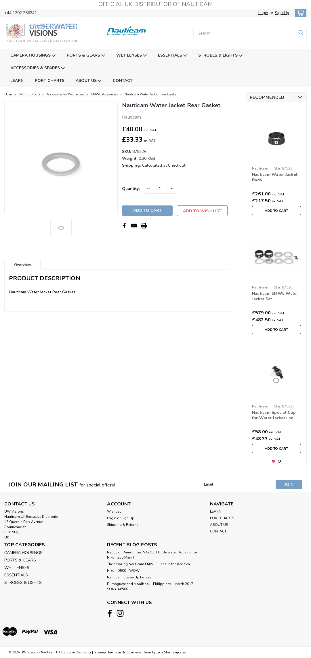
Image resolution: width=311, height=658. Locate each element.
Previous (294, 97)
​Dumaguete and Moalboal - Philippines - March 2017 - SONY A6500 (151, 586)
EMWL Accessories (104, 94)
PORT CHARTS (49, 80)
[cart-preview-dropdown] (299, 13)
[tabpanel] (276, 162)
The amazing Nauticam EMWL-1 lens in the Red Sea (148, 564)
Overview (22, 265)
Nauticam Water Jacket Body (274, 177)
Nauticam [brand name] (260, 168)
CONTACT (123, 80)
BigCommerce (131, 652)
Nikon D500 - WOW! (123, 570)
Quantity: (131, 188)
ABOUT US (89, 81)
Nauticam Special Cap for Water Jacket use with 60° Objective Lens (276, 415)
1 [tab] (273, 461)
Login (263, 13)
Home (8, 94)
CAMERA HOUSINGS (33, 56)
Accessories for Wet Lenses (65, 94)
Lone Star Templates (171, 652)
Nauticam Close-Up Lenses (129, 577)
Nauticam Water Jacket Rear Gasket (151, 94)
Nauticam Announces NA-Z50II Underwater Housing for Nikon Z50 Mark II (152, 555)
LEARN (17, 80)
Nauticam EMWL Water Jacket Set (275, 296)
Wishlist (114, 511)
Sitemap (100, 652)
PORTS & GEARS (86, 56)
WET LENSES (131, 56)
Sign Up (282, 13)
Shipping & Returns (122, 524)
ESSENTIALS (172, 56)
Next (300, 97)
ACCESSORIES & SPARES (37, 68)
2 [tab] (279, 461)
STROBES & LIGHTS (220, 56)
